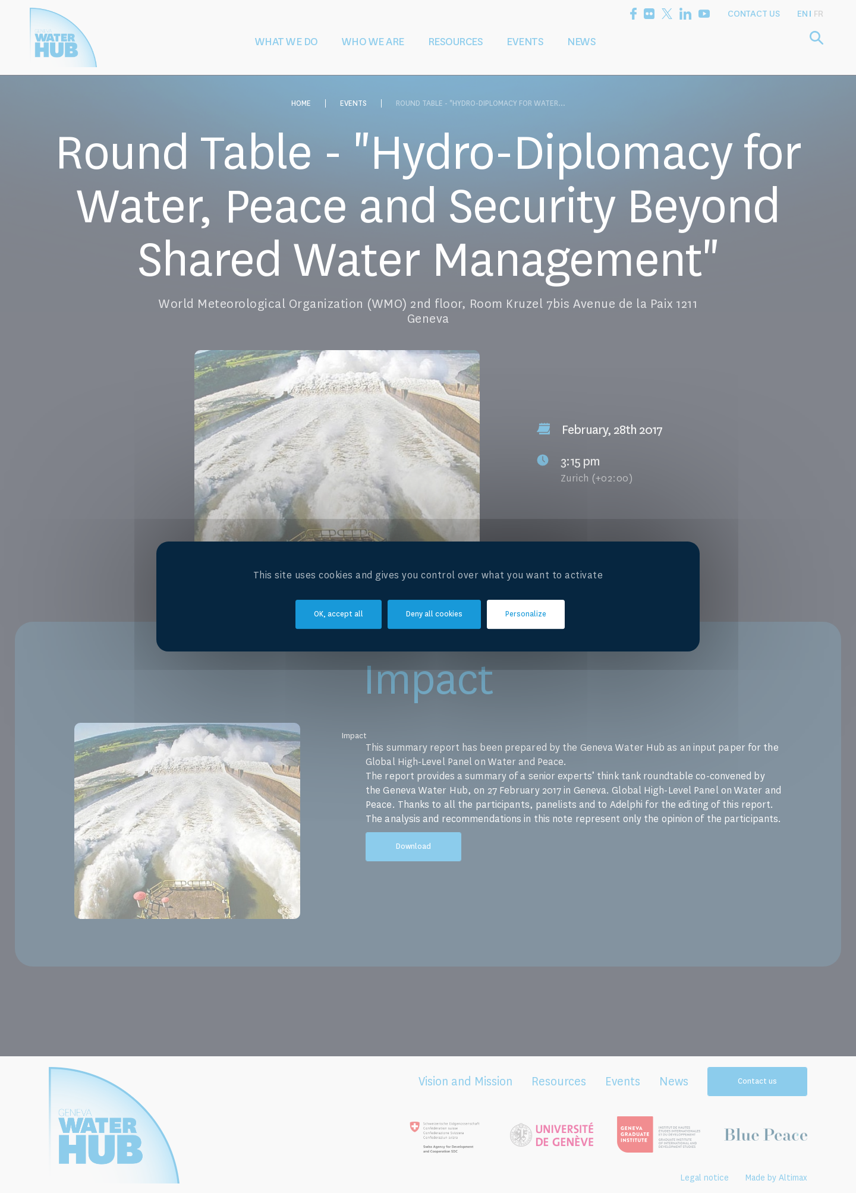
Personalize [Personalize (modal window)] (525, 614)
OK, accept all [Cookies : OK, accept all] (338, 614)
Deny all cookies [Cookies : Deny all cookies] (434, 614)
